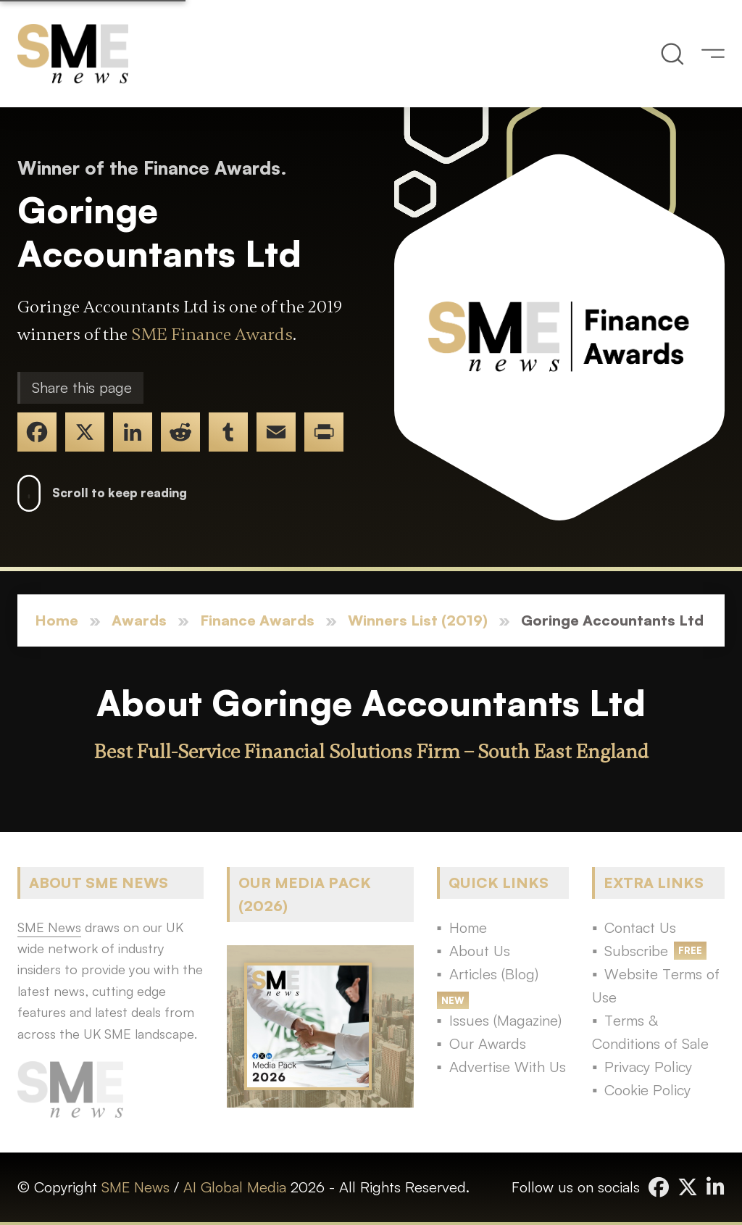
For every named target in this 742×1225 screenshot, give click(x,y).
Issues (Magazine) (505, 1020)
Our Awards (487, 1043)
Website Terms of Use (656, 985)
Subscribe (636, 951)
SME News (135, 1187)
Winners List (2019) (418, 620)
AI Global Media (234, 1187)
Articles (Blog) (493, 974)
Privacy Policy (648, 1067)
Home (56, 620)
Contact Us (640, 927)
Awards (139, 620)
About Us (479, 951)
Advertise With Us (507, 1067)
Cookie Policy (647, 1090)
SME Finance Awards (212, 334)
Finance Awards (257, 620)
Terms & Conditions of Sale (650, 1031)
